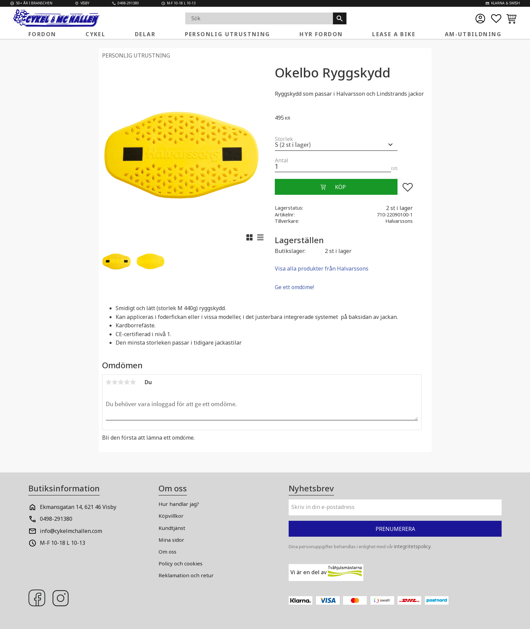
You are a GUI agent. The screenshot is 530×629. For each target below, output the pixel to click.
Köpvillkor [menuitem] (171, 515)
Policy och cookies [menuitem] (180, 563)
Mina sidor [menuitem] (171, 539)
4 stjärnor (127, 382)
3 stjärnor (121, 382)
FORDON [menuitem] (42, 34)
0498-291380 (56, 518)
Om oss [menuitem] (167, 551)
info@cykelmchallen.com (71, 531)
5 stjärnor (133, 382)
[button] (496, 19)
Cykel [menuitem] (95, 34)
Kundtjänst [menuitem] (172, 528)
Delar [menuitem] (145, 34)
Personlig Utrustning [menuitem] (227, 34)
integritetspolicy (412, 546)
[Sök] (339, 18)
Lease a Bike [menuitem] (393, 34)
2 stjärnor (115, 382)
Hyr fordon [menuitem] (321, 34)
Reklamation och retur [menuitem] (186, 575)
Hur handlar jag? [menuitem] (179, 503)
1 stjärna (109, 382)
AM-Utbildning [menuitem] (473, 34)
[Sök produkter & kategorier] (259, 18)
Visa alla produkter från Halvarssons (321, 268)
